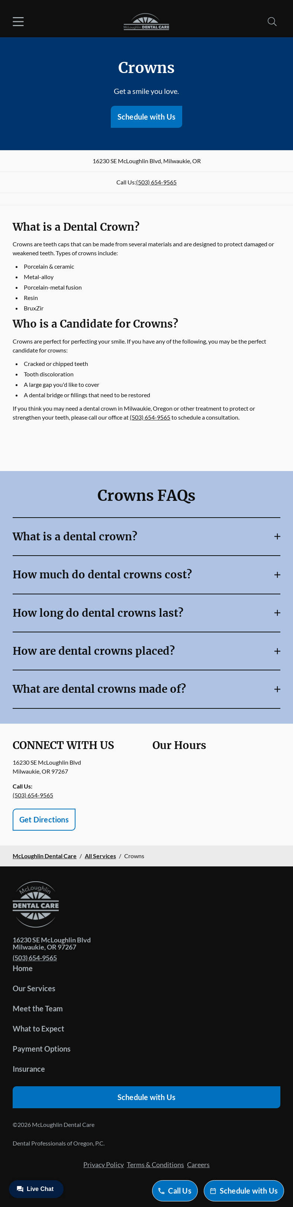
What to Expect (38, 1028)
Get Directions (44, 819)
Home (23, 968)
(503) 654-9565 (156, 182)
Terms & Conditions (155, 1164)
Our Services (34, 988)
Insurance (29, 1068)
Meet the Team (38, 1008)
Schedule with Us (146, 116)
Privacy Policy (103, 1164)
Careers (198, 1164)
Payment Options (42, 1048)
